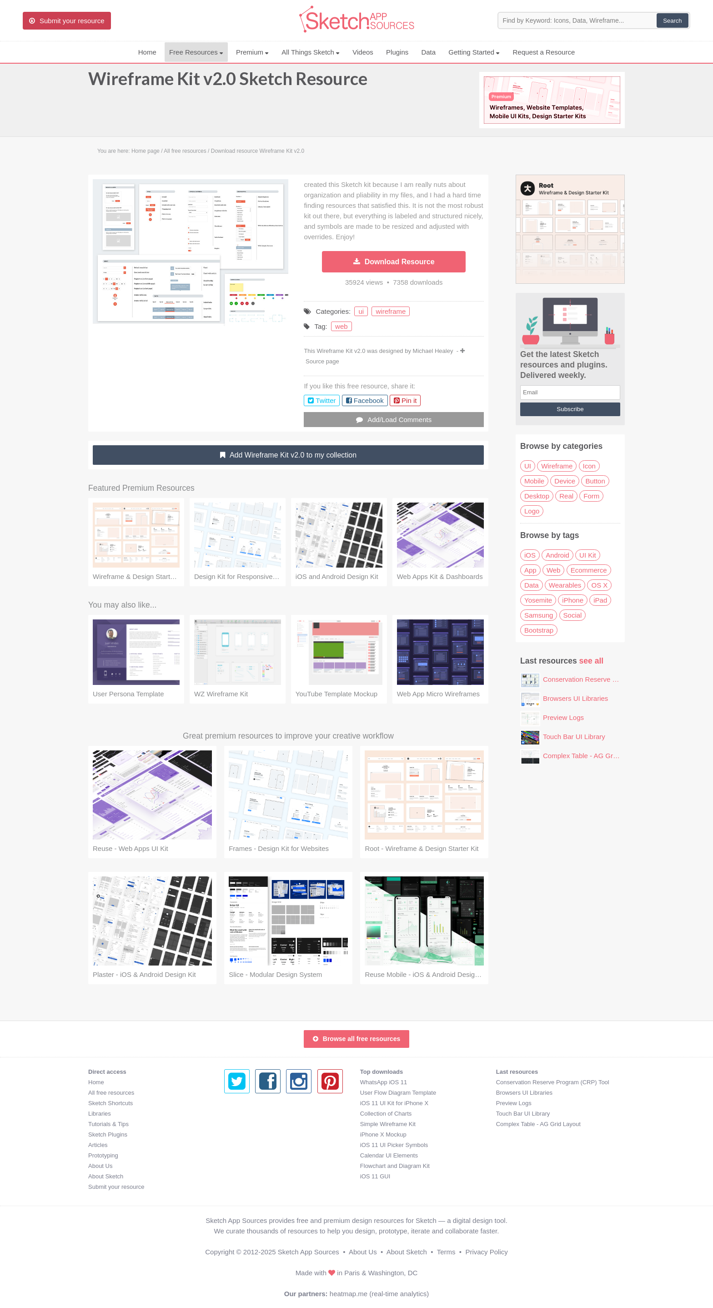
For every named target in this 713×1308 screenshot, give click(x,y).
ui (361, 311)
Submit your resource (116, 1186)
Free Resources (196, 52)
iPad (600, 600)
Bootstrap (538, 630)
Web (554, 570)
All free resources (111, 1092)
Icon (589, 466)
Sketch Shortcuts (110, 1103)
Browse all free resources (356, 1038)
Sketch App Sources (308, 1252)
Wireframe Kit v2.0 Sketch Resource (227, 82)
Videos (362, 52)
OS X (599, 585)
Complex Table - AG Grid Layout (592, 756)
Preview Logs (563, 717)
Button (595, 481)
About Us (100, 1165)
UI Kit (587, 555)
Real (566, 496)
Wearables (565, 585)
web (341, 326)
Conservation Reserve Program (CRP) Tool (608, 679)
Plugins (397, 52)
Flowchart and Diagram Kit (259, 1165)
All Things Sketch (310, 52)
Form (591, 496)
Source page (322, 361)
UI (527, 466)
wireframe (391, 311)
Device (564, 481)
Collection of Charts (250, 1113)
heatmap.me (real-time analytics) (379, 1294)
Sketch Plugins (107, 1134)
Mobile (534, 481)
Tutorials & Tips (108, 1124)
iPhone (572, 600)
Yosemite (538, 600)
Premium (252, 52)
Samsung (538, 615)
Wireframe (556, 466)
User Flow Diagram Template (262, 1092)
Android (557, 555)
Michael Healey (433, 350)
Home (147, 52)
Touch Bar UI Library (574, 736)
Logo (531, 511)
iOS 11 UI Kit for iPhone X (258, 1103)
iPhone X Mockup (247, 1134)
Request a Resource (544, 52)
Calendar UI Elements (253, 1155)
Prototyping (103, 1155)
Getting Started (474, 52)
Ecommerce (589, 570)
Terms (446, 1252)
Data (428, 52)
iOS (530, 555)
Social (572, 615)
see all (591, 660)
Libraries (99, 1113)
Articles (98, 1145)
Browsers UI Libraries (575, 698)
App (530, 570)
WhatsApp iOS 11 (247, 1082)
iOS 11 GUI (239, 1176)
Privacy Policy (486, 1252)
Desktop (536, 496)
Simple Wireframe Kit (252, 1124)
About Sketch (105, 1176)
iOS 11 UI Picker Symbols (258, 1145)
